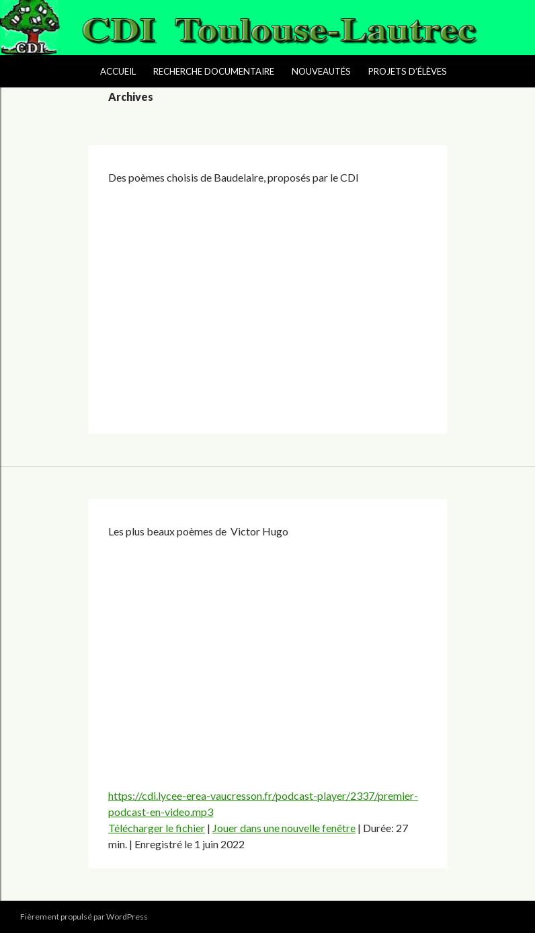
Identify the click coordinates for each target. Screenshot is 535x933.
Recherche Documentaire (213, 71)
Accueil (118, 71)
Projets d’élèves (407, 71)
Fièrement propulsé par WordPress (84, 916)
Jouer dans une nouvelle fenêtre (284, 827)
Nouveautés (321, 71)
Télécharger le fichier (156, 827)
